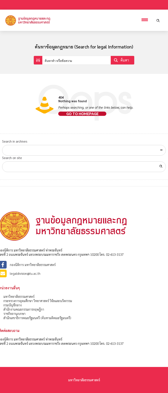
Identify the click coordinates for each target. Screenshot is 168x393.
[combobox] (84, 150)
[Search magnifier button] (122, 60)
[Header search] (157, 20)
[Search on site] (84, 166)
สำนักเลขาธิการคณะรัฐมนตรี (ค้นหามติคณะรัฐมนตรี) (37, 318)
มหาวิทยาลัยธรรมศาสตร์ (18, 296)
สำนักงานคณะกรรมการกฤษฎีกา (23, 309)
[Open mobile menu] (145, 20)
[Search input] (77, 60)
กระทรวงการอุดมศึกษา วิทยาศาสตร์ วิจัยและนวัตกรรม (37, 301)
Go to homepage (82, 114)
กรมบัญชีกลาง (12, 305)
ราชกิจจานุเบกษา (14, 313)
